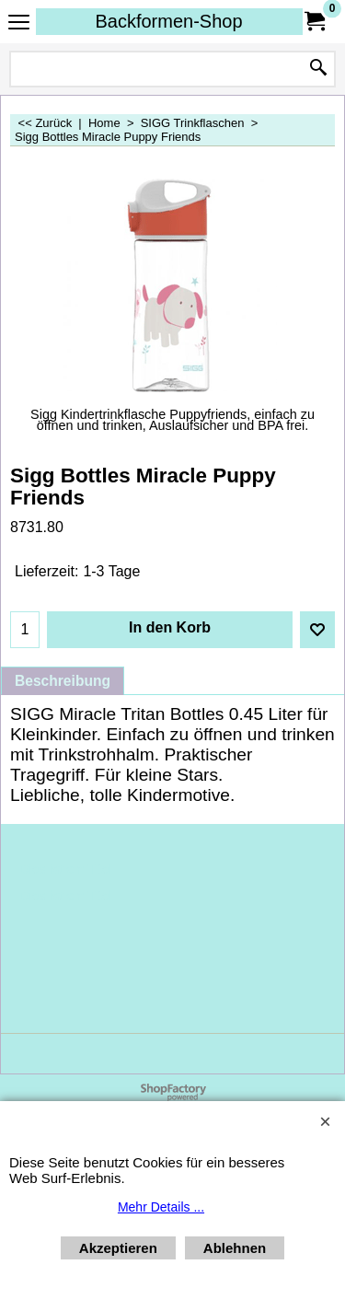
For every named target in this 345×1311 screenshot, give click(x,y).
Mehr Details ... (161, 1207)
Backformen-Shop (168, 21)
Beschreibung (62, 681)
